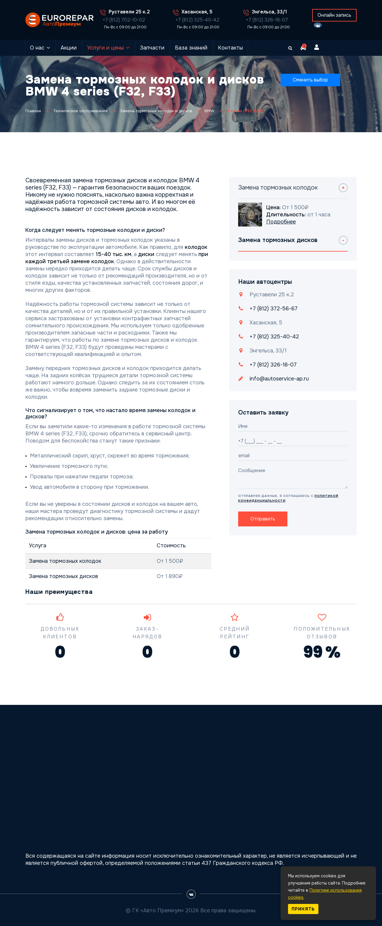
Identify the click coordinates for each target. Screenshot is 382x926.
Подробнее (281, 221)
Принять (303, 909)
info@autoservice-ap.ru (279, 378)
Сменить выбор (310, 80)
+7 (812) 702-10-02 (124, 20)
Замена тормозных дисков (63, 576)
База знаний (191, 47)
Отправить (262, 519)
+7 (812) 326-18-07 (267, 20)
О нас (37, 47)
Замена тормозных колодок (65, 561)
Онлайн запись (334, 15)
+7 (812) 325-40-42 (197, 20)
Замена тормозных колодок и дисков (156, 110)
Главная (33, 110)
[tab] (293, 192)
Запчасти (152, 47)
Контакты (230, 47)
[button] (303, 47)
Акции (69, 47)
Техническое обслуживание (80, 110)
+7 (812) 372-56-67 (273, 308)
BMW (209, 110)
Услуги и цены (105, 47)
